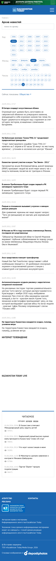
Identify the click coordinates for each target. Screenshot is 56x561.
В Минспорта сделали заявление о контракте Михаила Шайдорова (28, 458)
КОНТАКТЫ (33, 498)
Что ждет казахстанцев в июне (28, 448)
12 (12, 80)
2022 (22, 50)
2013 (30, 41)
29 (35, 84)
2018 (30, 46)
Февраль (24, 60)
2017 (22, 46)
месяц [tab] (35, 421)
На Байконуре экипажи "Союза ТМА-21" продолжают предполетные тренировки (28, 141)
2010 (46, 37)
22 (49, 80)
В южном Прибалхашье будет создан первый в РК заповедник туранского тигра (28, 186)
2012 (22, 41)
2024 (38, 50)
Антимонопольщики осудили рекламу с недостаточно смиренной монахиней (28, 293)
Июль (28, 65)
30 (38, 84)
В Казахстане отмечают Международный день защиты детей (28, 428)
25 (19, 84)
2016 (14, 46)
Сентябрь (46, 65)
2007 (22, 37)
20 (42, 80)
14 (19, 80)
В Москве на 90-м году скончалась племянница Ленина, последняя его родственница (28, 235)
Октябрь (15, 69)
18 (35, 80)
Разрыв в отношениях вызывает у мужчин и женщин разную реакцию (28, 209)
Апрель (42, 60)
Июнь (20, 65)
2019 (38, 46)
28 (31, 84)
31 (42, 84)
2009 (38, 37)
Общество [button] (24, 94)
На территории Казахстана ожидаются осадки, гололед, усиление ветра (28, 324)
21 (46, 80)
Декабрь (34, 69)
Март (33, 60)
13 (16, 80)
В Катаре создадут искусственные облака (28, 114)
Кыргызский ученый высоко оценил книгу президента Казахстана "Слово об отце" (28, 439)
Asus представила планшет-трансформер (28, 261)
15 (23, 80)
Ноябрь (24, 69)
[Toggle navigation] (52, 10)
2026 (14, 55)
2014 (38, 41)
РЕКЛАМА (6, 501)
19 (38, 80)
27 (27, 84)
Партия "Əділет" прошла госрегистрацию (28, 469)
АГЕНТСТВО (7, 498)
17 (31, 80)
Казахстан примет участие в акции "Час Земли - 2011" (28, 164)
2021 (14, 50)
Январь (14, 60)
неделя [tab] (29, 421)
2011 (14, 41)
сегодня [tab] (21, 421)
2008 (30, 37)
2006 (14, 37)
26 (23, 84)
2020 (46, 46)
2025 (46, 50)
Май (13, 65)
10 (46, 75)
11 (49, 75)
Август (36, 65)
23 (12, 84)
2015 (46, 41)
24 (16, 84)
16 (27, 80)
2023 (30, 50)
